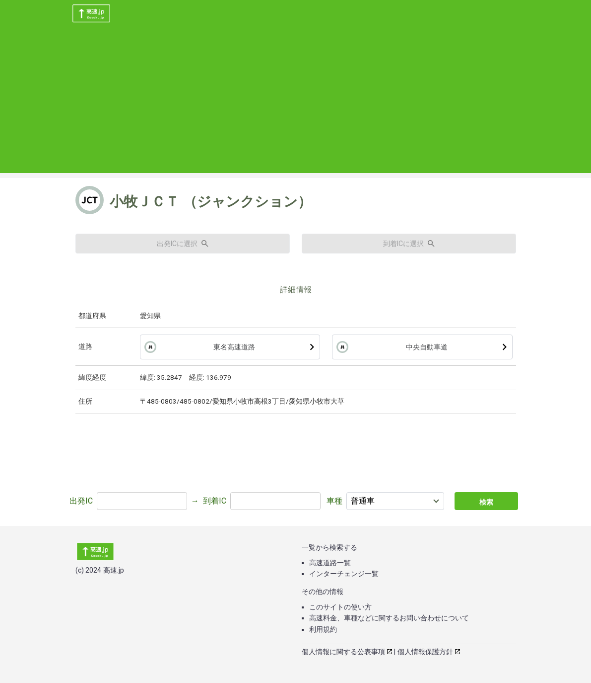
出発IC (81, 501)
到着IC (214, 501)
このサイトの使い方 (340, 607)
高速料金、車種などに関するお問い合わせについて (389, 618)
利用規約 (323, 629)
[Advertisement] (295, 103)
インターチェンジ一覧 (344, 574)
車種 (334, 501)
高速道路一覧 (330, 563)
